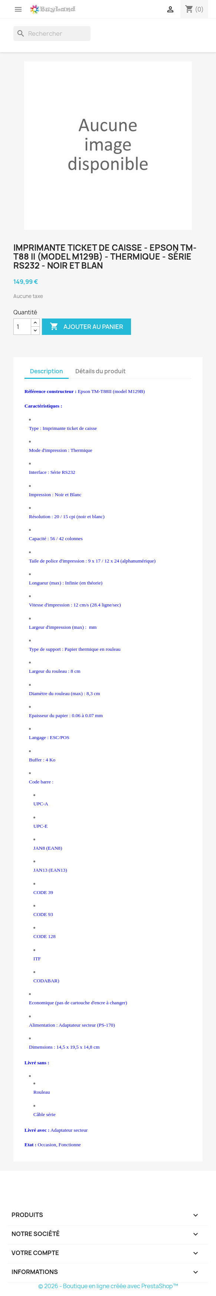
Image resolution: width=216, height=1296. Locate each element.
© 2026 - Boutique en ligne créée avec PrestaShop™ (108, 1286)
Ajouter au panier (86, 327)
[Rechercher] (52, 33)
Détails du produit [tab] (100, 371)
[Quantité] (22, 327)
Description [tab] (46, 371)
